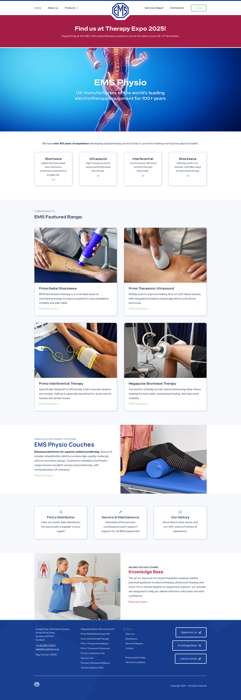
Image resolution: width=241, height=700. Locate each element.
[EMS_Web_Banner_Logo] (120, 3)
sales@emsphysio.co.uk (47, 649)
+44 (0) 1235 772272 (45, 645)
